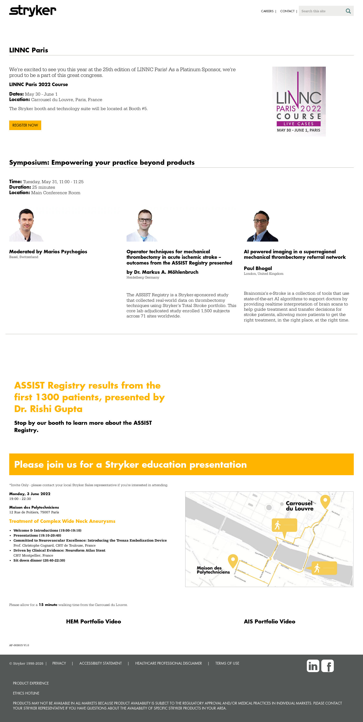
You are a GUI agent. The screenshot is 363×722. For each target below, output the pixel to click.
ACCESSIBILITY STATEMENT (100, 663)
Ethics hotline (26, 693)
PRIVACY (59, 663)
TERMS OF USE (227, 663)
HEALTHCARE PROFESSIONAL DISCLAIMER (168, 663)
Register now (25, 125)
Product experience (31, 683)
